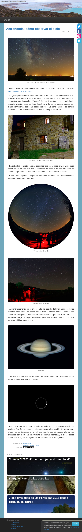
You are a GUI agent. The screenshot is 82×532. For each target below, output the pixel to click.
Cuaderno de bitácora (17, 526)
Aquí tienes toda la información (21, 91)
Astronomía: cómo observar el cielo (33, 29)
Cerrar (76, 524)
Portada (6, 20)
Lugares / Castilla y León (31, 445)
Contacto (13, 524)
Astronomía (27, 443)
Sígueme (13, 528)
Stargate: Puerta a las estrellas (29, 478)
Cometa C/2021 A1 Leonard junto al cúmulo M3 (39, 459)
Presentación (15, 522)
